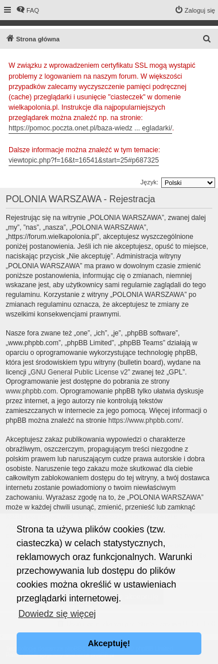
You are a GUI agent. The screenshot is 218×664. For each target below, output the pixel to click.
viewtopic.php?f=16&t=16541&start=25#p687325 (84, 160)
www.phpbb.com (31, 391)
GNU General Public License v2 (78, 372)
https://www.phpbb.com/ (144, 420)
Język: (149, 182)
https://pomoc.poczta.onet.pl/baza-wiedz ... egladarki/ (90, 128)
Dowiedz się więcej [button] (57, 614)
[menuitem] (27, 10)
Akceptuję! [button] (109, 643)
